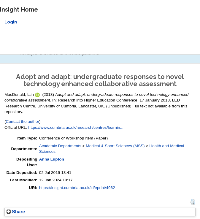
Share (16, 211)
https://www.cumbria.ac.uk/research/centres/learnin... (75, 127)
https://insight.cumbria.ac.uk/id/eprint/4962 (77, 187)
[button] (193, 202)
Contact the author (22, 121)
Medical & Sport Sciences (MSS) (115, 146)
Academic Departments (60, 146)
